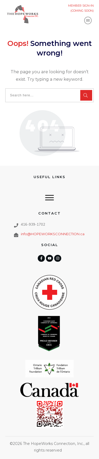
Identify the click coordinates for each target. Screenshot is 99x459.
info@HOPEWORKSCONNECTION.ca (52, 234)
